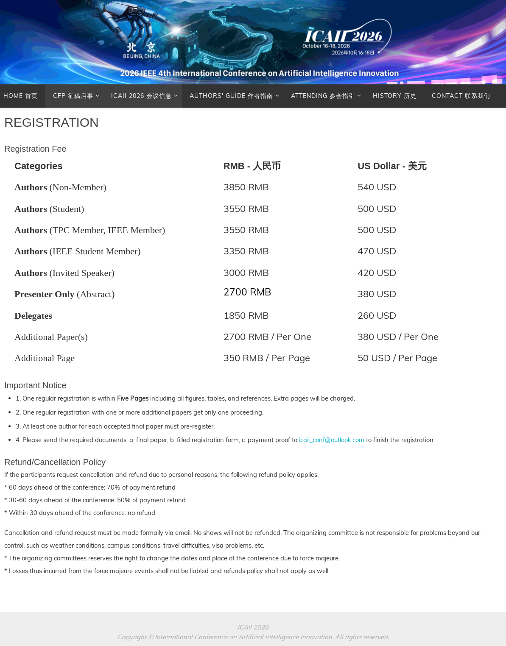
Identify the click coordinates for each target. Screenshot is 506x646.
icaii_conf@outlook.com (331, 440)
